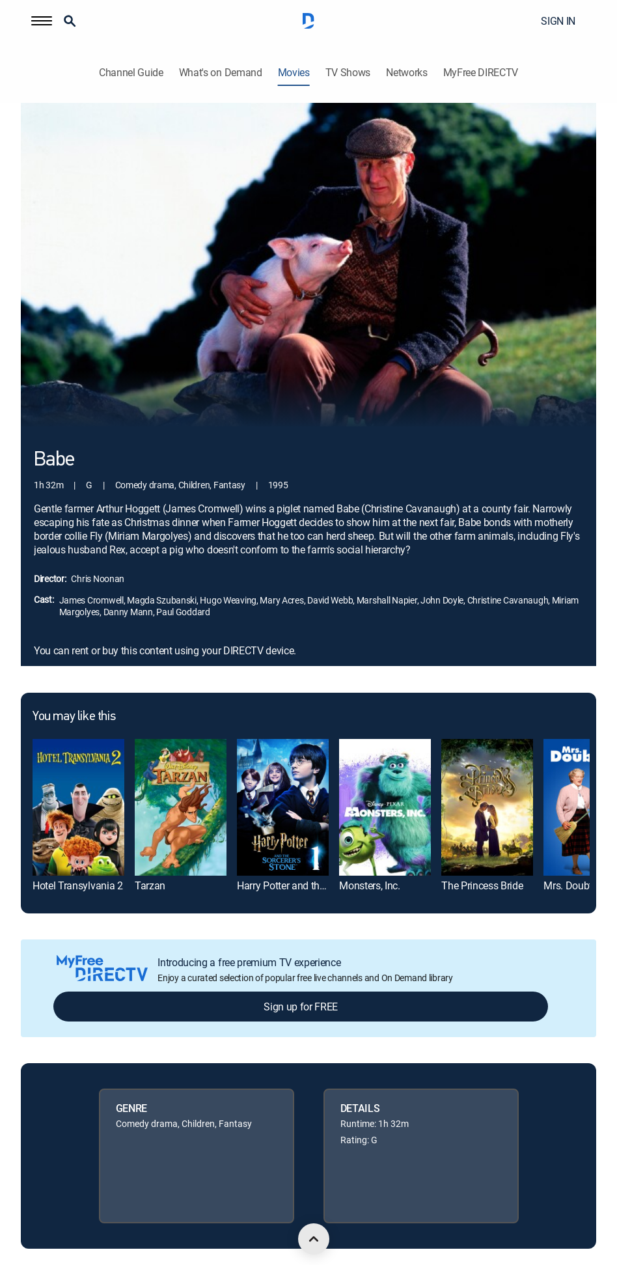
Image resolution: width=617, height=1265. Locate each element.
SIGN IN (558, 21)
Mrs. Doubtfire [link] (575, 885)
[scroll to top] (314, 1238)
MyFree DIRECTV (481, 72)
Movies (294, 72)
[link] (78, 807)
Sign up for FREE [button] (301, 1006)
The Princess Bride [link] (482, 885)
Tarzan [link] (150, 885)
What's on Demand (220, 72)
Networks (406, 72)
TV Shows (347, 72)
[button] (41, 20)
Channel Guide (131, 72)
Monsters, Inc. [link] (369, 885)
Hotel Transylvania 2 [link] (78, 885)
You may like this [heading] (74, 716)
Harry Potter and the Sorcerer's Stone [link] (317, 885)
